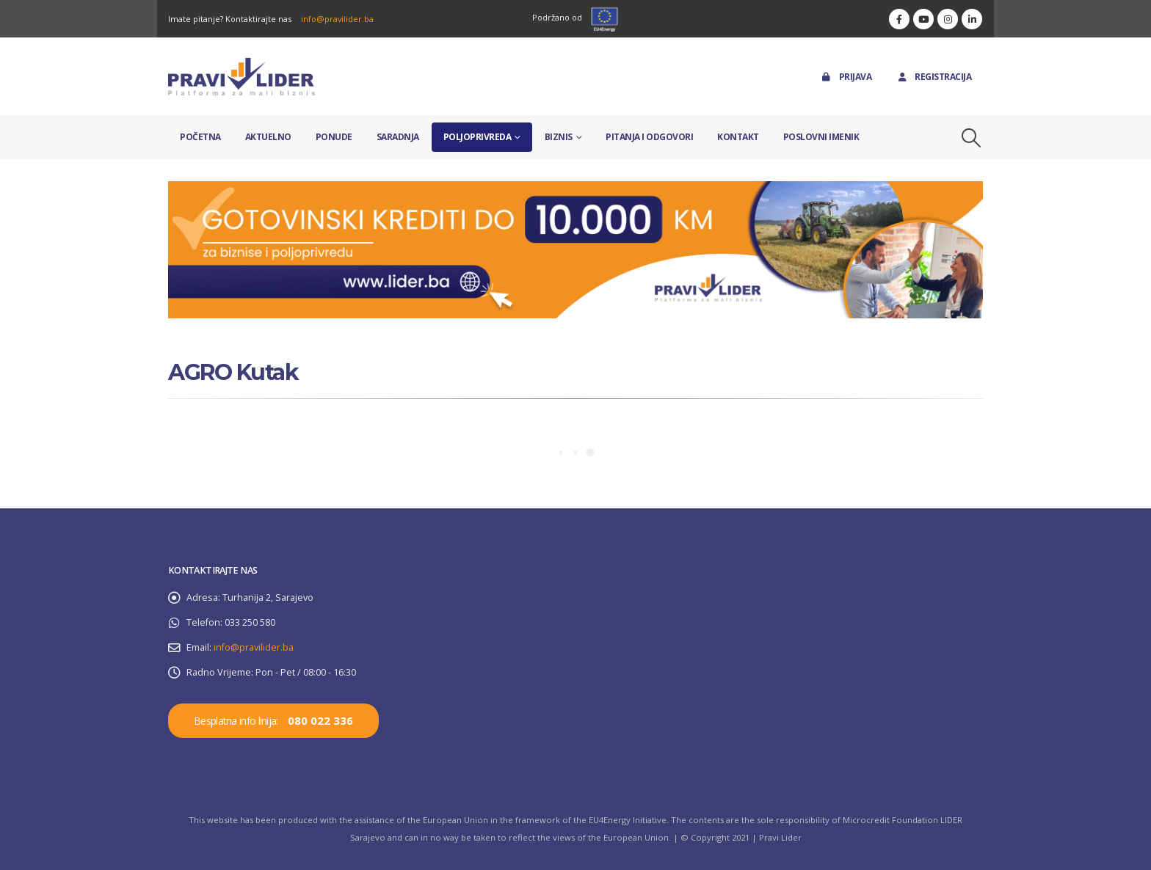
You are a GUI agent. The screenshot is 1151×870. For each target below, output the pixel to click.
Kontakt (738, 137)
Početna (200, 137)
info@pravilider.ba (337, 18)
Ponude (334, 137)
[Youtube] (923, 19)
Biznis (559, 137)
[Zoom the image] (575, 190)
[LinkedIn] (972, 19)
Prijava (846, 76)
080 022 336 (320, 720)
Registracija (933, 76)
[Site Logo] (241, 76)
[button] (971, 137)
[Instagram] (947, 19)
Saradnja (398, 137)
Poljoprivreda (477, 137)
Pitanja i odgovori (649, 137)
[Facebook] (899, 19)
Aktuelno (268, 137)
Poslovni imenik (821, 137)
